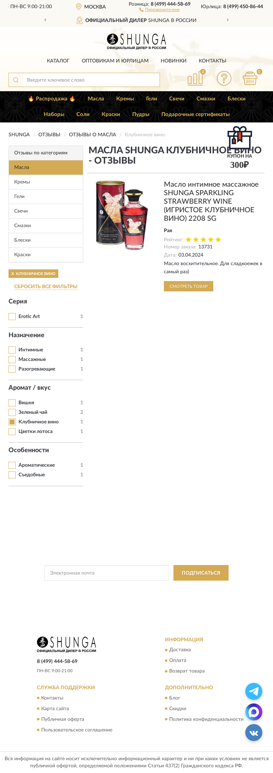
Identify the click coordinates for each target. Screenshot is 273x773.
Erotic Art (29, 316)
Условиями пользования (129, 595)
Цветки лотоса (35, 431)
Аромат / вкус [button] (30, 388)
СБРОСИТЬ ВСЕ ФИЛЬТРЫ (45, 286)
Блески (237, 99)
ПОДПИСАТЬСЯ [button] (201, 573)
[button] (159, 9)
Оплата (177, 660)
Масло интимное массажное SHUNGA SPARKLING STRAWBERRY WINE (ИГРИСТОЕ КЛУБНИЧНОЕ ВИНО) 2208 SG (211, 201)
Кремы (125, 99)
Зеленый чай (32, 412)
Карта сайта (55, 708)
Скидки (177, 708)
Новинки (174, 61)
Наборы (54, 114)
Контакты (212, 61)
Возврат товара (187, 671)
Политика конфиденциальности (206, 719)
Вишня (26, 402)
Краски (111, 114)
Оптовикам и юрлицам (115, 61)
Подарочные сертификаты (195, 114)
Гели (151, 99)
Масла (96, 99)
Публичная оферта (62, 719)
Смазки (206, 99)
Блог (174, 698)
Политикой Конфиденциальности (171, 589)
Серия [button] (18, 301)
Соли (83, 114)
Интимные (30, 349)
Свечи (176, 99)
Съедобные (31, 474)
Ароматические (36, 465)
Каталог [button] (58, 61)
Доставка (180, 650)
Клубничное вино (38, 422)
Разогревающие (36, 369)
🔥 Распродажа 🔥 (52, 99)
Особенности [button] (29, 450)
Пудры (140, 114)
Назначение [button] (26, 335)
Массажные (32, 359)
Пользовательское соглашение (76, 730)
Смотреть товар (189, 286)
